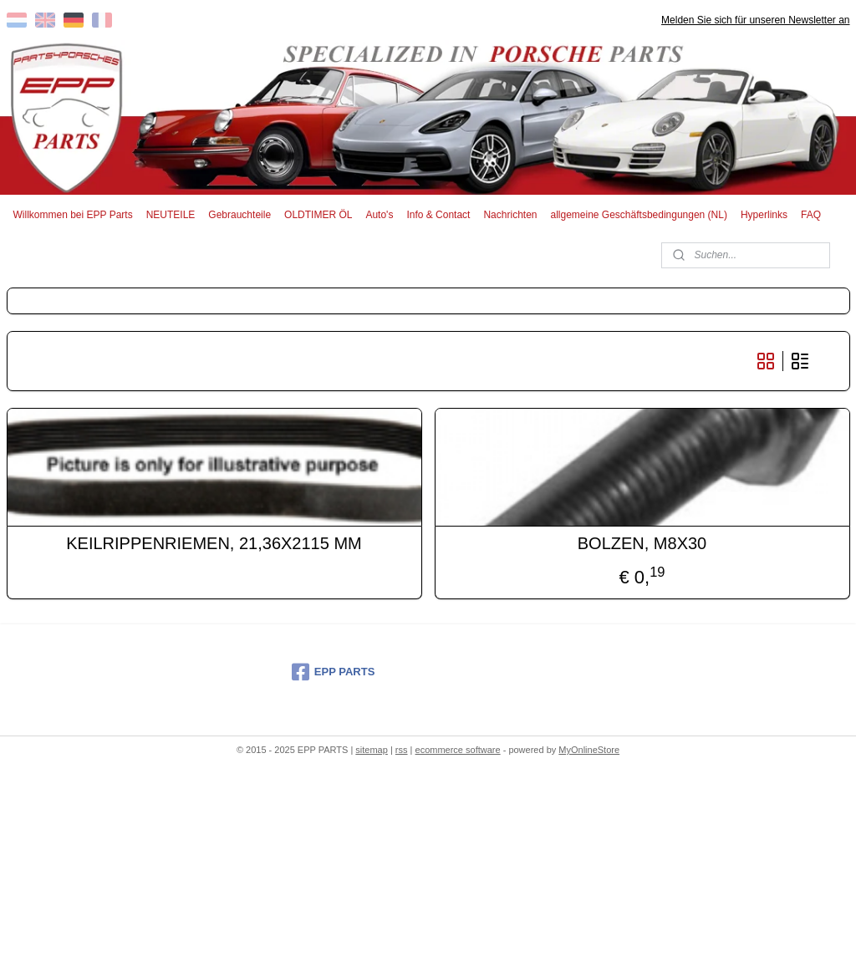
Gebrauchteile (239, 215)
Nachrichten (510, 215)
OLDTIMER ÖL (318, 215)
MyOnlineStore (588, 750)
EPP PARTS (333, 672)
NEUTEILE (171, 215)
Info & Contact (438, 215)
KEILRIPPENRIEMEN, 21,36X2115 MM (213, 543)
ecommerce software (458, 750)
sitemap (371, 750)
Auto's (379, 215)
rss (401, 750)
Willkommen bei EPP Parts (73, 215)
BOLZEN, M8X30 (642, 543)
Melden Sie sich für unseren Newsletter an (755, 20)
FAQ (811, 215)
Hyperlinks (764, 215)
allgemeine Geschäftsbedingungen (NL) (638, 215)
